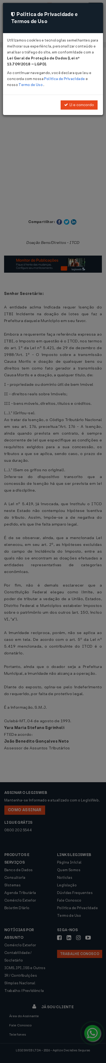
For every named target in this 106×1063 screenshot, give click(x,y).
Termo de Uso (30, 84)
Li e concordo (79, 104)
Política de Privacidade (64, 79)
